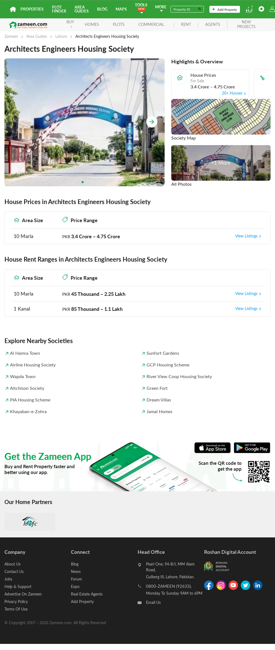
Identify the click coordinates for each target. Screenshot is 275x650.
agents (212, 24)
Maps (121, 9)
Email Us (153, 602)
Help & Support (17, 586)
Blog (102, 9)
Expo (75, 586)
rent (186, 24)
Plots (119, 24)
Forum (76, 579)
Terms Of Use (16, 609)
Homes (92, 24)
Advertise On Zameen (23, 594)
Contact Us (14, 571)
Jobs (8, 579)
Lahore (61, 36)
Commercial (151, 24)
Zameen (11, 36)
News (76, 571)
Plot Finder (59, 9)
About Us (12, 564)
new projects (246, 24)
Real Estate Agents (87, 594)
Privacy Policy (16, 601)
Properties (32, 9)
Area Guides (82, 9)
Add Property (224, 9)
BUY (70, 23)
